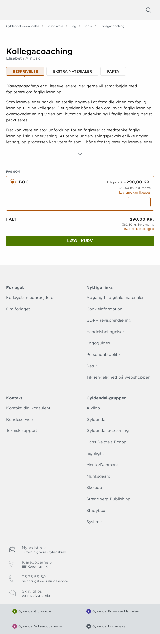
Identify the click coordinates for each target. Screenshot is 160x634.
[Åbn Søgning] (148, 9)
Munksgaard (98, 476)
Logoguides (98, 343)
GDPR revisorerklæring (108, 320)
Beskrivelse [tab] (25, 71)
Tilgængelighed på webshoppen (118, 377)
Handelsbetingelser (105, 331)
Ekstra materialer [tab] (72, 71)
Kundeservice (19, 419)
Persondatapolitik (103, 354)
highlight (95, 453)
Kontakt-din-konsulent (28, 408)
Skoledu (94, 487)
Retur (91, 366)
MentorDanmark (102, 464)
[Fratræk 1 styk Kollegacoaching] (131, 202)
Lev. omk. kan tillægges (134, 192)
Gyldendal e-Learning (107, 430)
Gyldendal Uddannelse (22, 26)
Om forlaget (18, 309)
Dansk (87, 26)
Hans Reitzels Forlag (106, 442)
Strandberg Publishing (108, 499)
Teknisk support (21, 430)
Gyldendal (96, 419)
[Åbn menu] (9, 10)
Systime (94, 521)
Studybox (95, 510)
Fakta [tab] (113, 71)
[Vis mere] (80, 154)
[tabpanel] (80, 120)
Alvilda (93, 408)
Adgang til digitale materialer (115, 297)
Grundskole (54, 26)
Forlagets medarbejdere (29, 297)
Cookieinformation (104, 309)
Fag (73, 26)
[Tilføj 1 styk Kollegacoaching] (147, 202)
